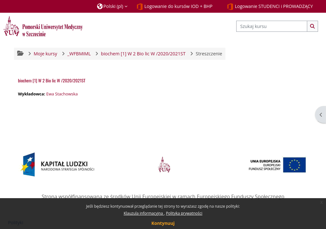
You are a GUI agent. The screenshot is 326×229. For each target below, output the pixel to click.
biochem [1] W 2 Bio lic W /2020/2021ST (51, 80)
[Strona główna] (43, 26)
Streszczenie (209, 54)
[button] (112, 6)
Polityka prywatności (184, 213)
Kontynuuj (162, 223)
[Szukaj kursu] (271, 26)
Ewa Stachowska (62, 94)
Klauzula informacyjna (144, 213)
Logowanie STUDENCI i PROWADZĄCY (270, 6)
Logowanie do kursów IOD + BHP (174, 6)
